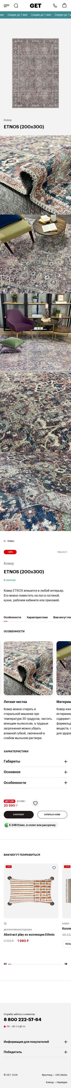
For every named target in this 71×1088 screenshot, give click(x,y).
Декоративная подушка (18, 930)
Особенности (12, 618)
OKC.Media (61, 1075)
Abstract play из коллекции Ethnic (29, 934)
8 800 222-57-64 (55, 5)
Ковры (11, 541)
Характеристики (37, 618)
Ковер (65, 924)
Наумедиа (62, 1082)
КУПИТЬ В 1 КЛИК (52, 815)
